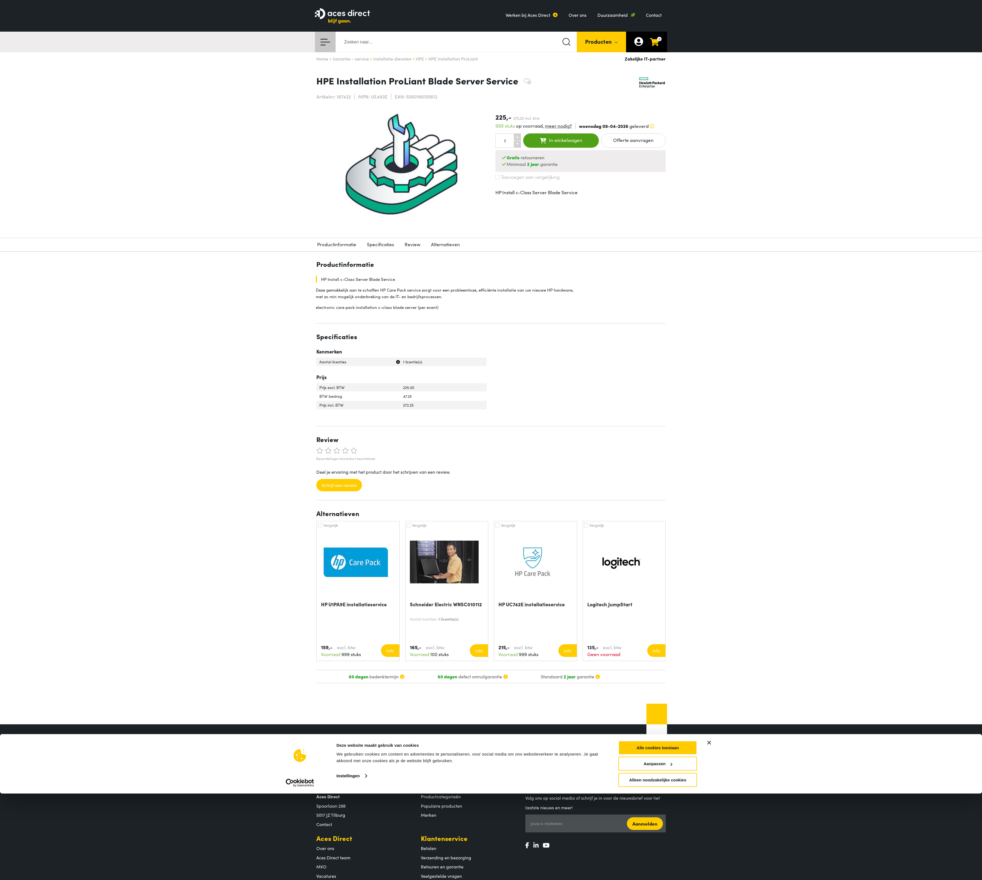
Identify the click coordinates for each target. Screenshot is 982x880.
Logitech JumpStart (609, 604)
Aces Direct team (333, 857)
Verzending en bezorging (446, 857)
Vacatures (326, 876)
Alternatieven (445, 244)
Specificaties (380, 244)
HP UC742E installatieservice (531, 604)
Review (412, 244)
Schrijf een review (339, 485)
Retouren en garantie (442, 866)
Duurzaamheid (612, 14)
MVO (321, 866)
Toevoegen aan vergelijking (527, 177)
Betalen (428, 848)
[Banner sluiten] (709, 791)
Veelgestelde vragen (441, 876)
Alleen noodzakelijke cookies (657, 828)
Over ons (577, 14)
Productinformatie (336, 244)
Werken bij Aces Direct (528, 14)
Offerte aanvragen (633, 140)
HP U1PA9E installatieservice (354, 604)
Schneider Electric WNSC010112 (446, 604)
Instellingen (348, 823)
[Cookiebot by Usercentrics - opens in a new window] (300, 831)
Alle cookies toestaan (658, 795)
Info (390, 651)
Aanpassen (658, 812)
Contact (654, 14)
